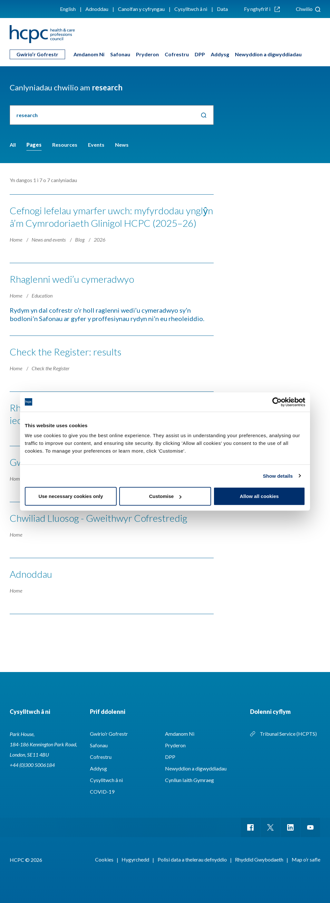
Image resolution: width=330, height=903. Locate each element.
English (68, 9)
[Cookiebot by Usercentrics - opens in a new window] (277, 402)
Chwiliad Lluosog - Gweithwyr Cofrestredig (98, 518)
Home (16, 239)
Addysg (220, 54)
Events (96, 145)
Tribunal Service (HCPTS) (288, 734)
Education (42, 295)
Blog (80, 239)
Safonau (120, 54)
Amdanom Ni (88, 54)
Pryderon (147, 54)
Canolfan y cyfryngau (141, 9)
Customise (165, 496)
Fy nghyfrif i (262, 9)
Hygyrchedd (135, 859)
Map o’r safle (306, 859)
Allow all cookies (259, 496)
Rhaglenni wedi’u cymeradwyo (72, 279)
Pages (34, 145)
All (13, 145)
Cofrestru (177, 54)
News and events (49, 239)
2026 (99, 239)
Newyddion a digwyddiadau (268, 54)
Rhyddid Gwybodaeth (259, 859)
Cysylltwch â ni (190, 9)
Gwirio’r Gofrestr (37, 54)
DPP (200, 54)
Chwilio (308, 9)
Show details (278, 475)
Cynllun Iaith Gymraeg (189, 780)
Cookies (104, 859)
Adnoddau (96, 9)
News (122, 145)
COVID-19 (102, 791)
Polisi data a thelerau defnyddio (192, 859)
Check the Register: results (65, 351)
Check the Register (51, 368)
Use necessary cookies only (70, 496)
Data (222, 9)
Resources (64, 145)
